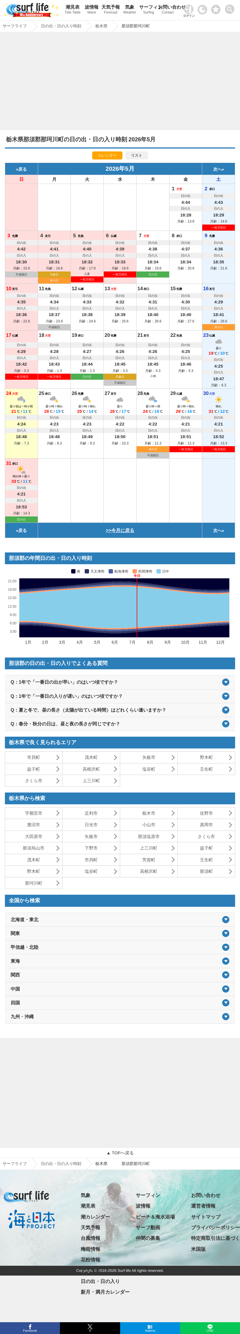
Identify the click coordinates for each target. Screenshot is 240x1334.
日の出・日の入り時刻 (61, 1163)
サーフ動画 (148, 1227)
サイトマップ (205, 1217)
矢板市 (148, 757)
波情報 (91, 10)
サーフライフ (15, 1163)
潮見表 (72, 10)
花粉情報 (90, 1260)
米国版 (198, 1249)
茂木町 (91, 757)
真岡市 (206, 824)
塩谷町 (148, 769)
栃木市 (148, 813)
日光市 (91, 824)
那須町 (206, 871)
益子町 (33, 769)
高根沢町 (91, 769)
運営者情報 (203, 1206)
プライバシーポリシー (215, 1227)
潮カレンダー (95, 1217)
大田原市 (33, 836)
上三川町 (91, 780)
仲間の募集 (148, 1238)
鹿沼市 (33, 824)
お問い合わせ (167, 10)
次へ (217, 169)
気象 (129, 10)
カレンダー (107, 155)
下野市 (91, 847)
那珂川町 (33, 883)
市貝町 (33, 757)
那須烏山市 (33, 847)
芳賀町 (148, 859)
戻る (22, 169)
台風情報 (90, 1238)
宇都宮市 (33, 813)
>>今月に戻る (120, 530)
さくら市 (33, 780)
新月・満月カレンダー (105, 1292)
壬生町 (206, 769)
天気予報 (110, 10)
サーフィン (148, 10)
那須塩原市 (149, 836)
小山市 (148, 824)
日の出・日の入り (100, 1281)
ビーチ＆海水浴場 (155, 1217)
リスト (136, 155)
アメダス (90, 1271)
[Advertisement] (120, 82)
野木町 (206, 757)
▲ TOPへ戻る (119, 1152)
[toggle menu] (231, 7)
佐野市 (206, 813)
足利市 (91, 813)
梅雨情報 (90, 1249)
